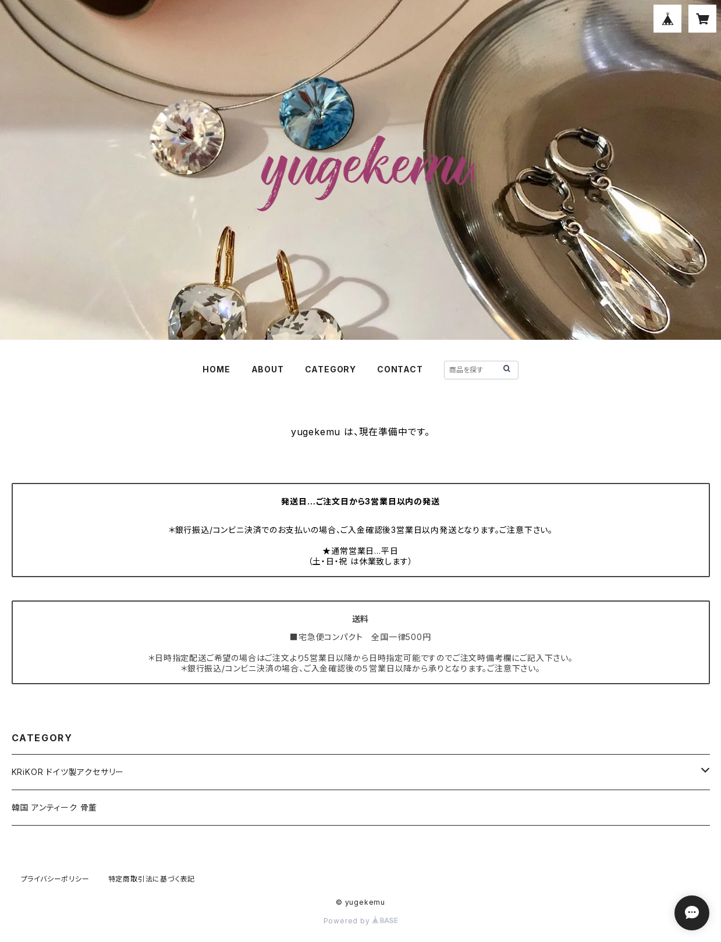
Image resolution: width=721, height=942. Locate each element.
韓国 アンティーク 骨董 (55, 807)
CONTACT (400, 369)
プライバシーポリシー (55, 879)
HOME (216, 369)
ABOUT (267, 369)
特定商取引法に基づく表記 (152, 879)
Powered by (361, 920)
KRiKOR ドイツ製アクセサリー (68, 772)
